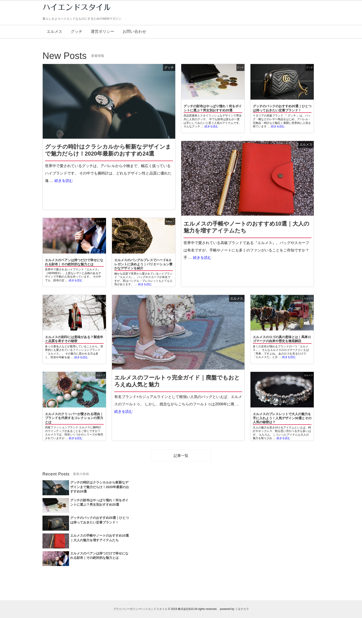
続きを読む (63, 181)
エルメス (54, 31)
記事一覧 (181, 456)
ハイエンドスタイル (154, 609)
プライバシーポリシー (127, 609)
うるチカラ (242, 609)
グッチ (76, 31)
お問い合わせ (134, 31)
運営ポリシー (102, 31)
